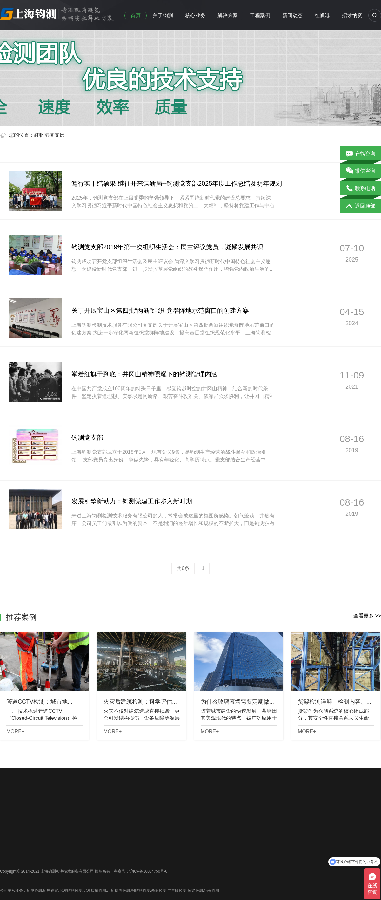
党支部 (57, 135)
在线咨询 (360, 154)
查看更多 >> (367, 615)
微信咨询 (360, 171)
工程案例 (260, 15)
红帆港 (322, 15)
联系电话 (360, 189)
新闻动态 (292, 15)
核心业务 (195, 15)
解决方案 (227, 15)
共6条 (183, 568)
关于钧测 (163, 15)
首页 (135, 15)
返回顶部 (360, 206)
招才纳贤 (352, 15)
